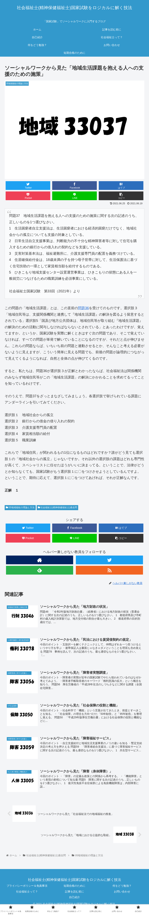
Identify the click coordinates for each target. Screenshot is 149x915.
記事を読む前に (74, 891)
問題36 (83, 308)
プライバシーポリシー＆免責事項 (27, 885)
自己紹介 (74, 897)
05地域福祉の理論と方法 (20, 507)
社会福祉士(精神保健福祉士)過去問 (57, 507)
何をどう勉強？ (122, 885)
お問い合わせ (122, 891)
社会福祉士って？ (27, 891)
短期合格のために (74, 885)
